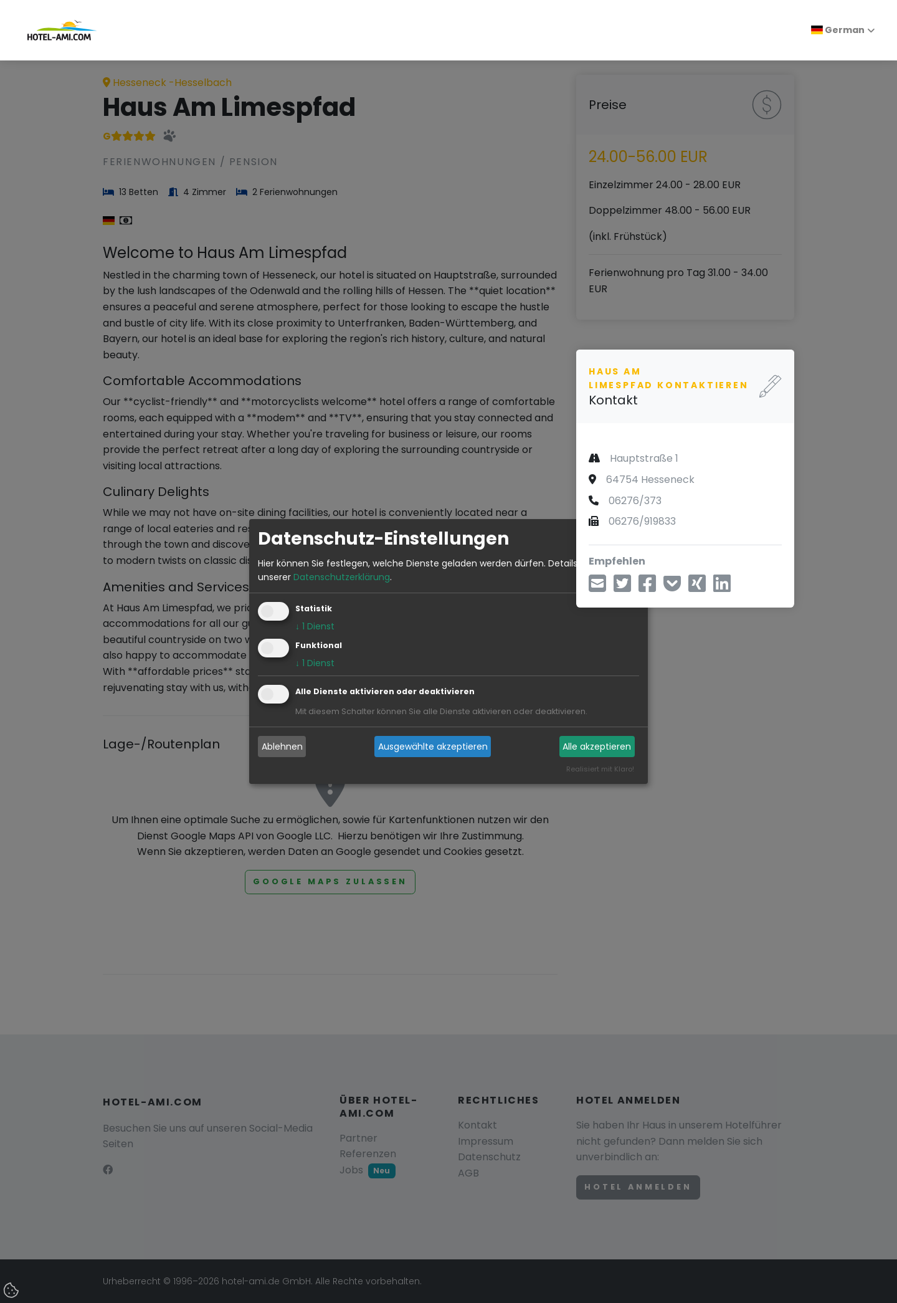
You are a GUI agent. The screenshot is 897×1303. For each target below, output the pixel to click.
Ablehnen (282, 746)
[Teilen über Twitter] (622, 587)
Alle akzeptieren (596, 746)
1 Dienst (315, 627)
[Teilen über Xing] (697, 587)
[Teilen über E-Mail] (597, 587)
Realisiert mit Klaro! (600, 770)
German (838, 30)
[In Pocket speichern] (672, 587)
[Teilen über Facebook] (647, 587)
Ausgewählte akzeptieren (433, 746)
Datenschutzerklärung (341, 577)
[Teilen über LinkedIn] (722, 587)
